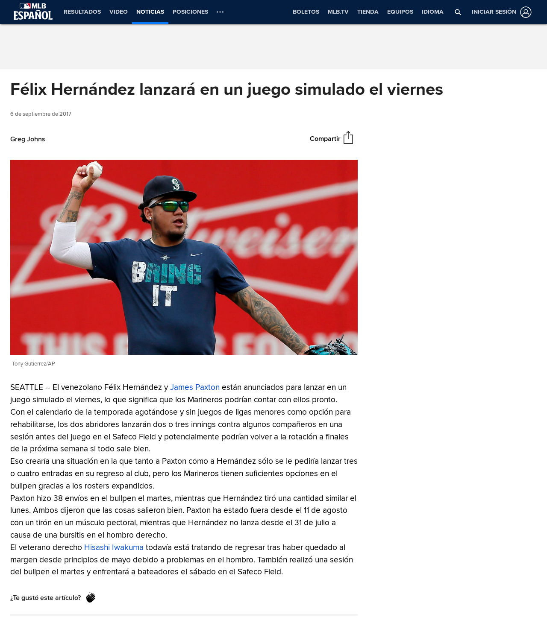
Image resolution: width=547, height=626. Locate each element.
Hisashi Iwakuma (114, 547)
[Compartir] (348, 138)
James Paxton (195, 387)
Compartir (325, 139)
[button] (458, 11)
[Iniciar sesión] (500, 12)
